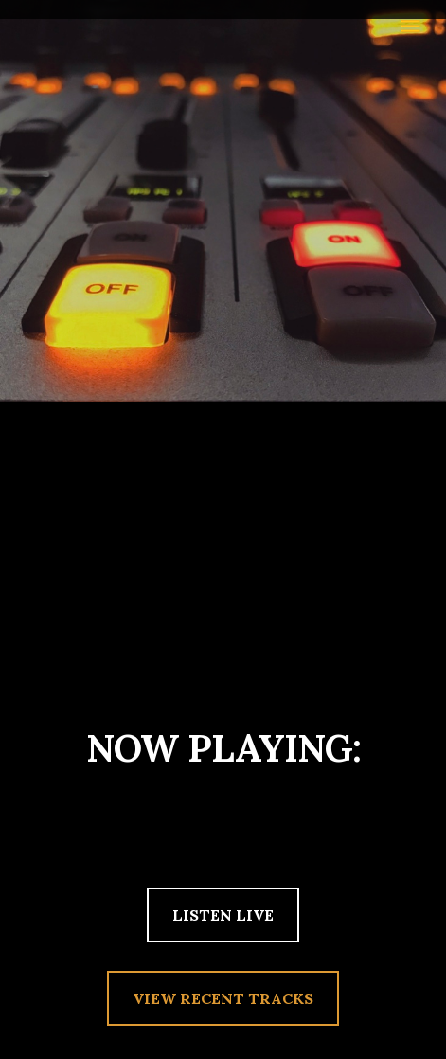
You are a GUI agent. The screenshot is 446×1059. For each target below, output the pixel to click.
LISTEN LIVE (223, 915)
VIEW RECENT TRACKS (223, 998)
